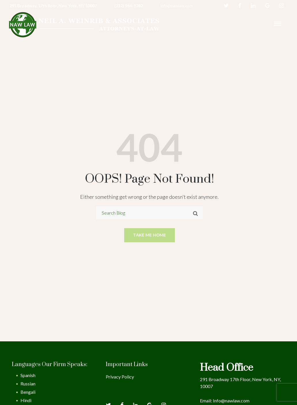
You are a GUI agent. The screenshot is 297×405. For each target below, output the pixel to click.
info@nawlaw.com (176, 5)
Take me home (149, 235)
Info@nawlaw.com (231, 400)
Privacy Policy (120, 376)
